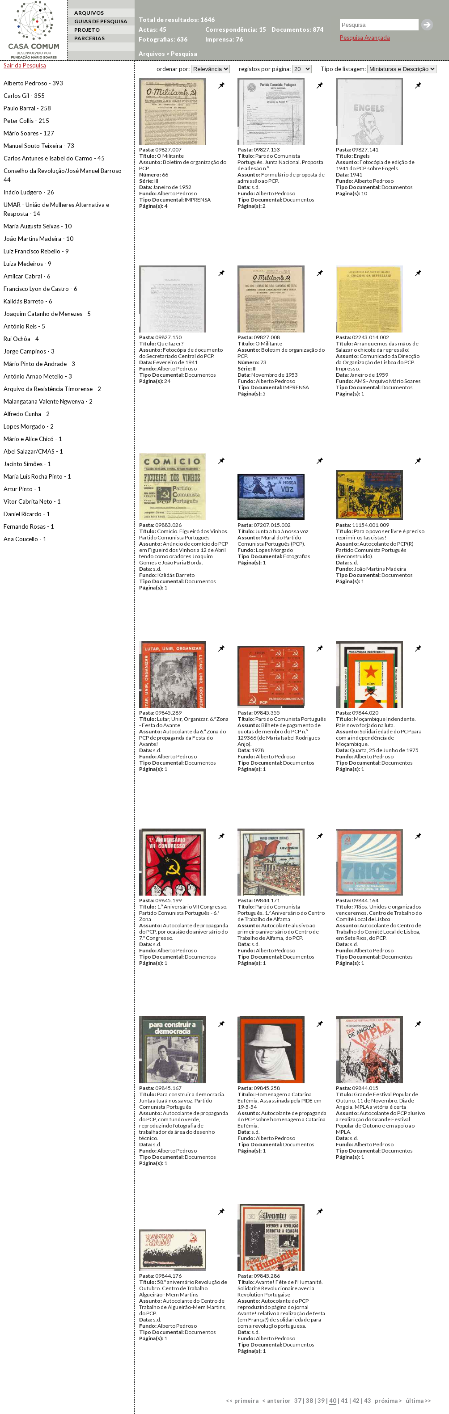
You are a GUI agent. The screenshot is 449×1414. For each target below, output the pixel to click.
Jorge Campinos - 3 (29, 351)
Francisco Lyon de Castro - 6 (40, 288)
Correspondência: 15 (235, 29)
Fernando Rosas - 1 (29, 526)
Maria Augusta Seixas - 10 (38, 226)
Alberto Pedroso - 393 (33, 83)
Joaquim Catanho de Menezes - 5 (47, 313)
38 (309, 1400)
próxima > (388, 1400)
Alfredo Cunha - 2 (27, 413)
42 (356, 1400)
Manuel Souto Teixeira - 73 (39, 145)
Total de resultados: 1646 (177, 19)
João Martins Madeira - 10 (38, 238)
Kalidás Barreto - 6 (28, 301)
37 (297, 1400)
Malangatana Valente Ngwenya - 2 (48, 401)
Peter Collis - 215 (26, 120)
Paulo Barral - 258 (27, 108)
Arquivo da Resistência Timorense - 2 (52, 388)
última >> (418, 1400)
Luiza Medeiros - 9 (27, 263)
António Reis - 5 (24, 326)
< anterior (276, 1400)
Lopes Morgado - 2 (29, 426)
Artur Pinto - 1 (22, 488)
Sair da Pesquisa (25, 65)
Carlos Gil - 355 (24, 95)
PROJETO (87, 29)
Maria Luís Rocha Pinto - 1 (37, 476)
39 (321, 1400)
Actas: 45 (152, 29)
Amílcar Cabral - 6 (27, 276)
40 (332, 1400)
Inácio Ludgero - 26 (29, 192)
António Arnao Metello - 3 (38, 376)
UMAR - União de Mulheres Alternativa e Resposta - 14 (56, 209)
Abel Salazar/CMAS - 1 (33, 451)
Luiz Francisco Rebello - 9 (36, 251)
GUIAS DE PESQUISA (100, 21)
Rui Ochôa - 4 (21, 338)
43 (367, 1400)
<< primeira (242, 1400)
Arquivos (152, 53)
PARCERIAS (89, 38)
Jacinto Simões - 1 (27, 463)
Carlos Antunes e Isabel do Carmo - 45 (54, 158)
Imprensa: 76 (224, 39)
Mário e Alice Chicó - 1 (33, 438)
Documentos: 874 (297, 29)
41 (344, 1400)
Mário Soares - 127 (29, 133)
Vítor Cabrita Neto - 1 (32, 501)
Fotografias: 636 (163, 39)
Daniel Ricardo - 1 (27, 514)
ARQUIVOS (89, 12)
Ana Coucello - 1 (25, 539)
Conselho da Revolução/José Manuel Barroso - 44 (64, 175)
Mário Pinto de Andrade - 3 (39, 363)
